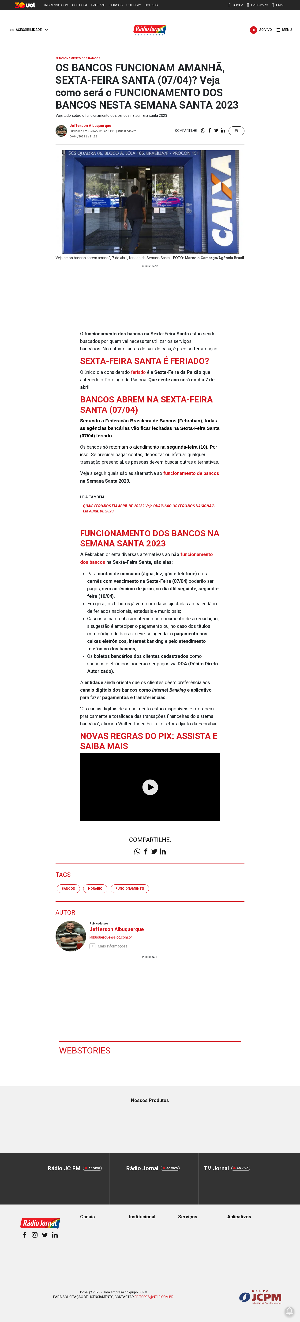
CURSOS (116, 5)
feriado (138, 372)
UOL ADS (151, 5)
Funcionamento (130, 888)
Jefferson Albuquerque (90, 125)
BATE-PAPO (257, 5)
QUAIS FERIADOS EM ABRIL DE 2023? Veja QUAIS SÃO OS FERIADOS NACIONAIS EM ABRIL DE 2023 (150, 508)
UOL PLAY (133, 5)
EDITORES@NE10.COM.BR (154, 1296)
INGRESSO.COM (56, 5)
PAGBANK (98, 5)
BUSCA (236, 5)
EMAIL (278, 5)
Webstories (85, 1049)
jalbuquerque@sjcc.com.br (111, 936)
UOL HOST (80, 5)
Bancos (68, 888)
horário (95, 888)
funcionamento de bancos (191, 473)
